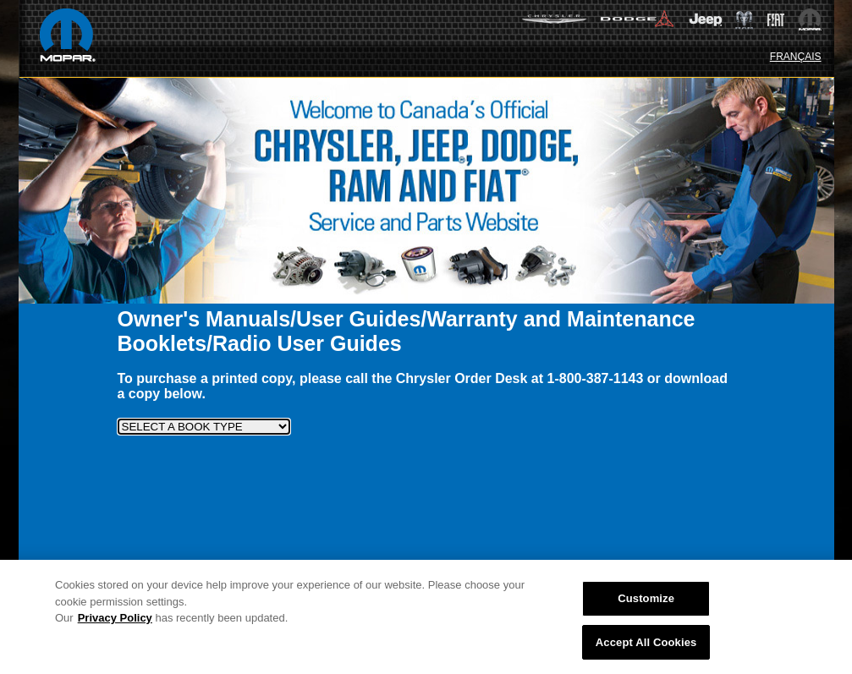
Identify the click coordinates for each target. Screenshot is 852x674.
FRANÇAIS (796, 57)
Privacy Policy (115, 621)
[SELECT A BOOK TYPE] (204, 427)
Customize (646, 601)
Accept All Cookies (646, 645)
